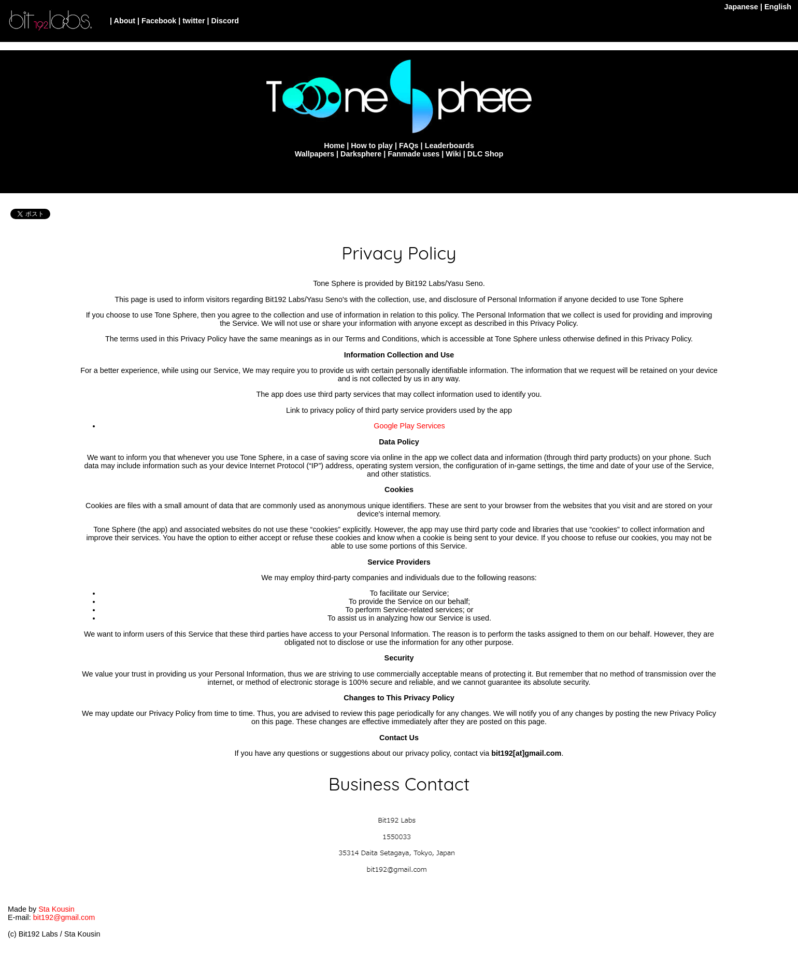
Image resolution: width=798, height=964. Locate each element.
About (125, 21)
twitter (193, 21)
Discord (225, 21)
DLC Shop (485, 154)
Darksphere (360, 154)
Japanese (741, 7)
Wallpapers (314, 154)
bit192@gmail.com (64, 917)
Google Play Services (409, 426)
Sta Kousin (56, 909)
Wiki (453, 154)
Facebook (158, 21)
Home (334, 145)
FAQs (409, 145)
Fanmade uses (413, 154)
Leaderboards (449, 145)
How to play (372, 145)
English (777, 7)
